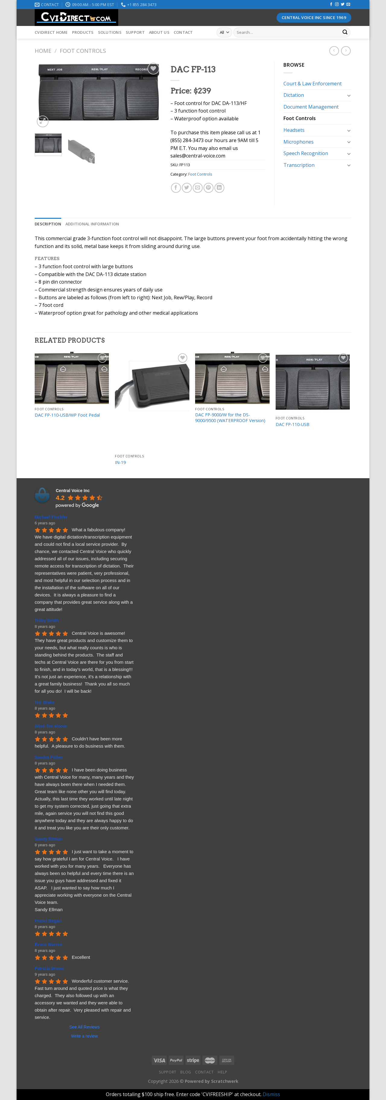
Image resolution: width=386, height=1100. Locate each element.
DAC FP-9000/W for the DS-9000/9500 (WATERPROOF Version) (230, 417)
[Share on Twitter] (187, 188)
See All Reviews (84, 1027)
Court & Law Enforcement (312, 83)
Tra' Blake (45, 702)
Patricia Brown (49, 968)
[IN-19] (152, 401)
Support (135, 32)
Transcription (299, 165)
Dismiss (271, 1094)
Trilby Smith (47, 620)
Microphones (298, 141)
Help (222, 1072)
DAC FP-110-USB (292, 424)
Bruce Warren (48, 944)
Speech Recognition (305, 153)
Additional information (92, 224)
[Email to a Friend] (198, 188)
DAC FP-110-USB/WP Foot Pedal (67, 415)
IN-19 (120, 462)
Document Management (311, 106)
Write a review (84, 1036)
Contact (183, 32)
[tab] (48, 224)
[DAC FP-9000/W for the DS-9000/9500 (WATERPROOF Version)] (232, 378)
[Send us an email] (348, 4)
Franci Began (48, 920)
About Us (159, 32)
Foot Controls (83, 50)
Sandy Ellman (48, 839)
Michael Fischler (51, 517)
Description (48, 224)
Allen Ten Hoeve (51, 726)
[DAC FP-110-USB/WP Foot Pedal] (72, 378)
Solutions (110, 32)
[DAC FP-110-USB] (313, 382)
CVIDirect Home (51, 32)
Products (83, 32)
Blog (185, 1072)
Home (43, 50)
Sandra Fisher (49, 757)
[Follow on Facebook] (331, 4)
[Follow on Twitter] (342, 4)
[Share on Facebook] (176, 188)
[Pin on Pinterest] (209, 188)
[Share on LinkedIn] (219, 188)
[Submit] (345, 32)
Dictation (293, 95)
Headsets (294, 130)
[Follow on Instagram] (337, 4)
